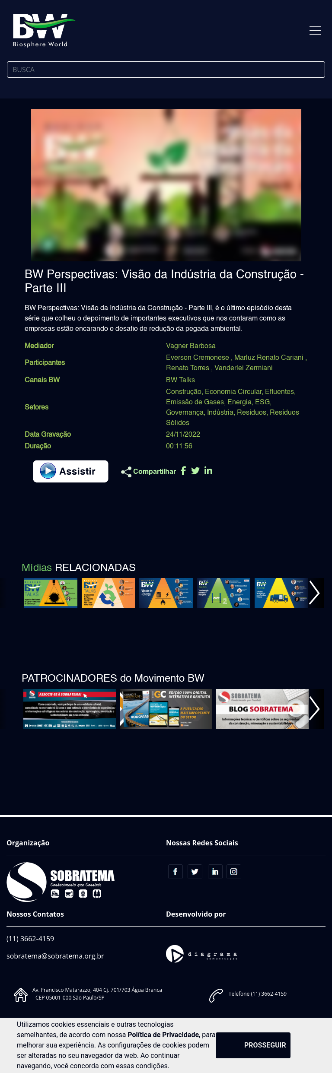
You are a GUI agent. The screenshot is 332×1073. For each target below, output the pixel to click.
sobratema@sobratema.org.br (55, 956)
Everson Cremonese (198, 358)
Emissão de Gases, (196, 402)
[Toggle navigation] (315, 30)
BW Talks (180, 380)
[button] (314, 593)
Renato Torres (188, 368)
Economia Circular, (234, 392)
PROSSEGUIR (265, 1045)
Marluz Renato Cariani (269, 358)
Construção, (184, 392)
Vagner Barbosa (191, 346)
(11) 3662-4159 (30, 938)
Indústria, (221, 413)
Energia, (240, 402)
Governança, (185, 413)
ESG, (263, 402)
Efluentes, (280, 392)
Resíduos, (252, 413)
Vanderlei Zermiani (243, 368)
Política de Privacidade (163, 1035)
